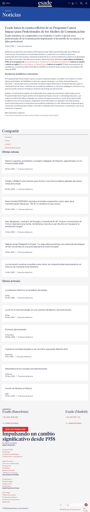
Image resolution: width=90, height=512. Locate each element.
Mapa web (6, 502)
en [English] (69, 3)
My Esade (84, 510)
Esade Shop (6, 486)
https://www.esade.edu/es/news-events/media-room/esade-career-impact (32, 115)
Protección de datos (9, 497)
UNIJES (62, 509)
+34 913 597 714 (72, 417)
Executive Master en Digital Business (34, 64)
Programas (6, 452)
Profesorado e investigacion (12, 456)
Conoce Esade (7, 449)
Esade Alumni (7, 479)
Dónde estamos (10, 423)
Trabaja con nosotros (10, 473)
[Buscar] (81, 3)
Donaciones (6, 466)
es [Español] (73, 3)
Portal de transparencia (10, 499)
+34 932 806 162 (10, 417)
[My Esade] (86, 3)
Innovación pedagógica (10, 454)
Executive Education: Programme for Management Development (47, 62)
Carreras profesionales (10, 463)
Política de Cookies (9, 495)
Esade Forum (7, 484)
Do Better (6, 468)
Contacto (77, 509)
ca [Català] (76, 3)
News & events (7, 461)
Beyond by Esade (8, 470)
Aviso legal (6, 492)
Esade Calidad (7, 481)
